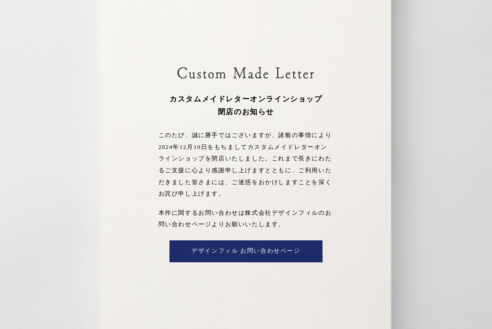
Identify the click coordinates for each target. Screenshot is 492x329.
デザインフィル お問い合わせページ (245, 251)
